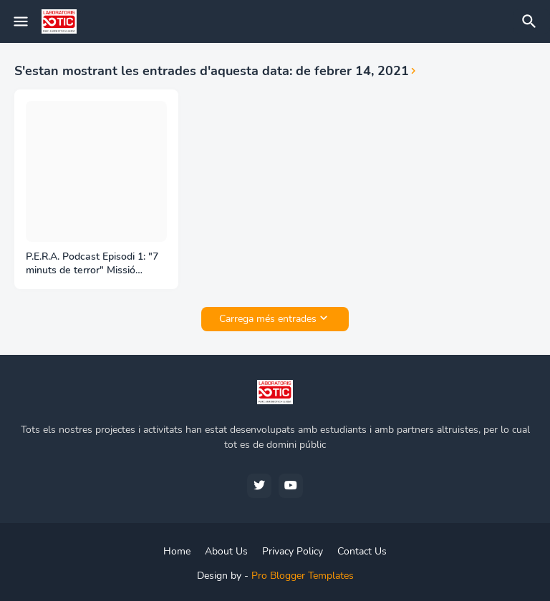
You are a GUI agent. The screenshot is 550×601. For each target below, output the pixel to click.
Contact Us (362, 551)
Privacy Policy (292, 551)
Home (176, 551)
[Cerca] (531, 21)
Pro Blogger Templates (302, 575)
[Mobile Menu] (21, 21)
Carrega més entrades (268, 319)
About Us (226, 551)
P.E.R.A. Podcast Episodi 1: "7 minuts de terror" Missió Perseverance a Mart (92, 264)
